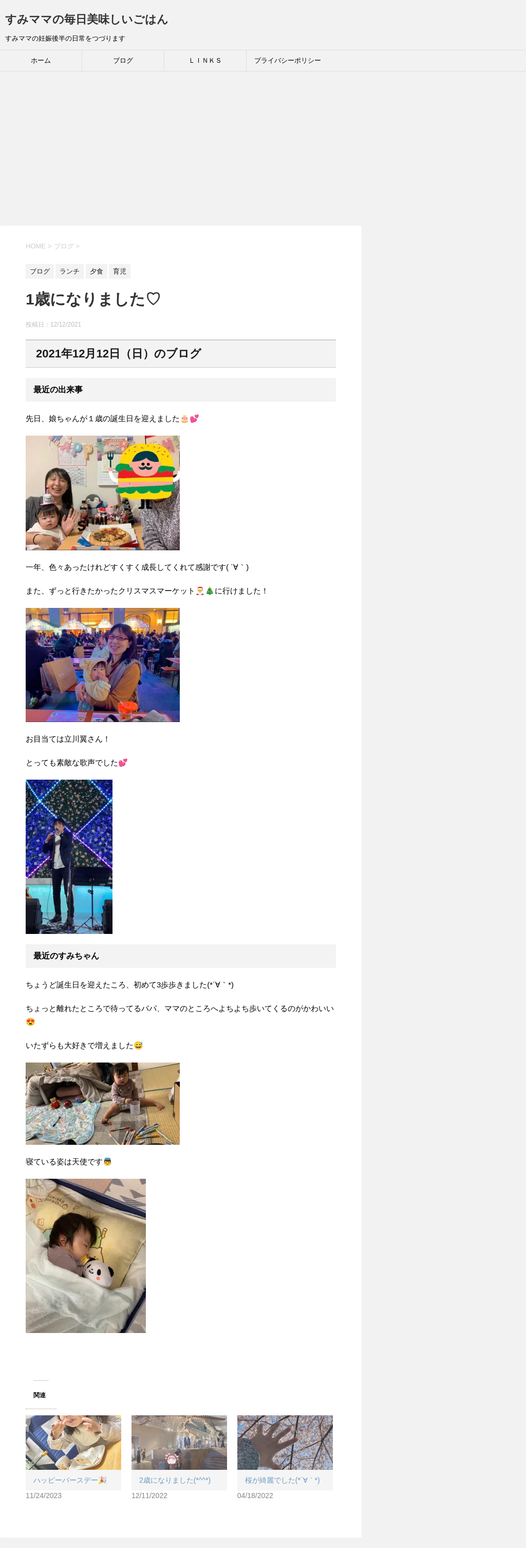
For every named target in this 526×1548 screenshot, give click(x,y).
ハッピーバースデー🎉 (70, 1480)
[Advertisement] (263, 149)
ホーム (41, 60)
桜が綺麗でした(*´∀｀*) (282, 1480)
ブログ (123, 60)
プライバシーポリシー (287, 60)
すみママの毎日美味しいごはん (86, 19)
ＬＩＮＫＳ (205, 60)
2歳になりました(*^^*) (175, 1480)
